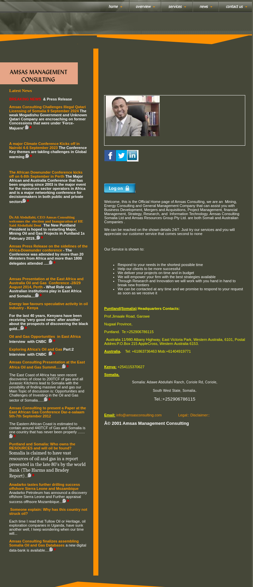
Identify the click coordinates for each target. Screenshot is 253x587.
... (15, 533)
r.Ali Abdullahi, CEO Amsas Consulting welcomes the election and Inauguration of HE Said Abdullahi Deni (46, 221)
